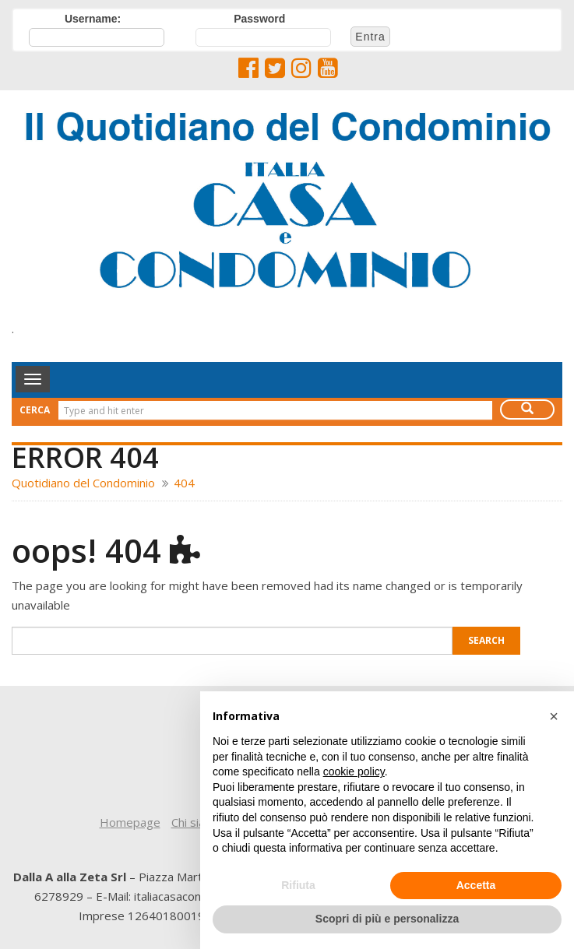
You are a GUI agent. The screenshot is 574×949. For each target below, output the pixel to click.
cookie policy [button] (354, 771)
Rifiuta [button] (298, 885)
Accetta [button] (476, 885)
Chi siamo (196, 822)
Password (259, 18)
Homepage (130, 822)
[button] (553, 716)
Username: (93, 18)
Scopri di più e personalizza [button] (387, 918)
